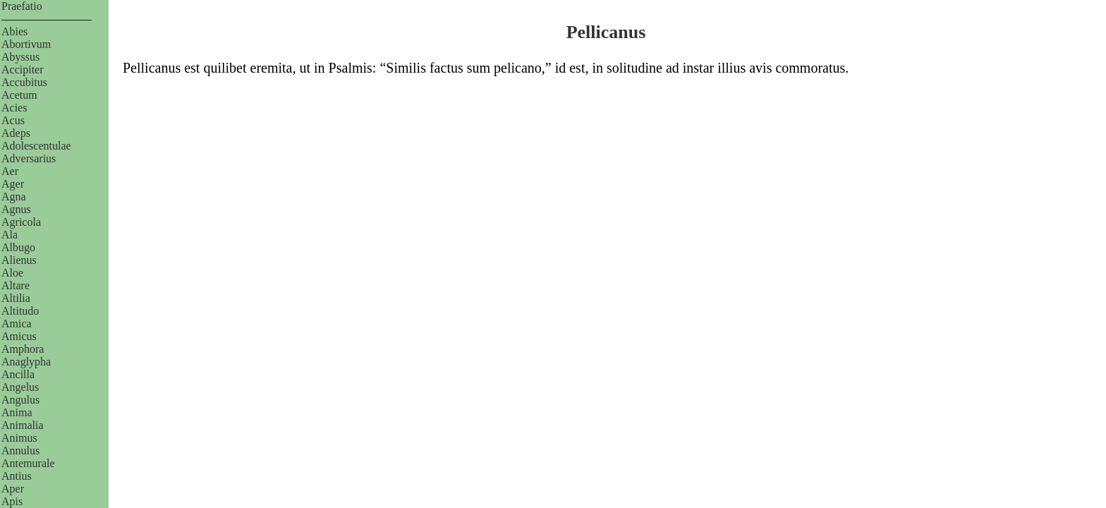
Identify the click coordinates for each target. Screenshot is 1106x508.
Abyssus (20, 57)
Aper (12, 489)
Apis (12, 501)
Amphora (22, 349)
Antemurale (28, 463)
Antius (16, 476)
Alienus (19, 260)
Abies (14, 31)
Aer (9, 171)
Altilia (15, 298)
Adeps (15, 133)
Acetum (19, 95)
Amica (16, 323)
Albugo (18, 247)
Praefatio (21, 6)
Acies (14, 108)
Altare (15, 285)
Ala (9, 235)
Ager (12, 184)
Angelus (20, 387)
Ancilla (18, 374)
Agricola (21, 222)
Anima (16, 412)
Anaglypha (26, 362)
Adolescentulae (36, 146)
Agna (13, 196)
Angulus (20, 400)
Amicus (19, 336)
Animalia (22, 425)
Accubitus (24, 82)
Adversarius (28, 158)
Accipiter (22, 69)
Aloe (12, 273)
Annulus (20, 450)
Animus (19, 438)
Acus (13, 120)
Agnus (16, 209)
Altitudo (20, 311)
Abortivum (26, 44)
